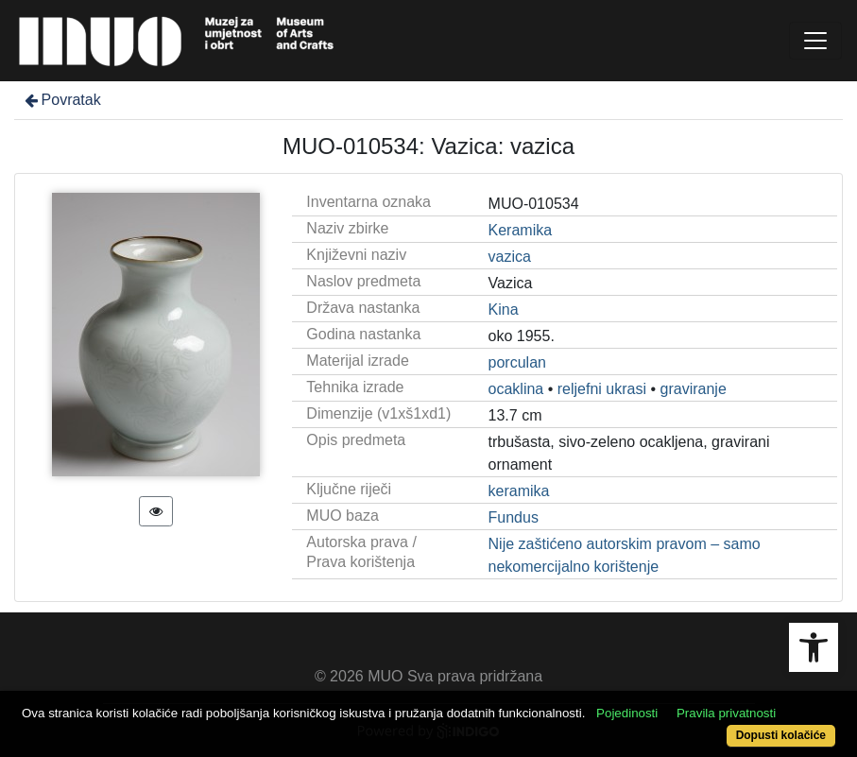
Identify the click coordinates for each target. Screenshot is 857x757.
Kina (503, 309)
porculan (517, 362)
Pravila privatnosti (726, 713)
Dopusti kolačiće (781, 735)
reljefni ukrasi (601, 389)
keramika (519, 491)
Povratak (61, 100)
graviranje (693, 389)
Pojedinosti (627, 713)
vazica (509, 257)
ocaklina (516, 389)
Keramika (520, 230)
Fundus (513, 517)
